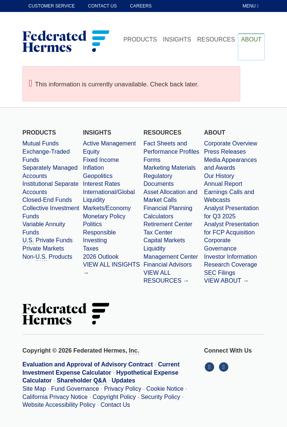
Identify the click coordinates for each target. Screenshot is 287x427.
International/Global (109, 192)
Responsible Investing (99, 236)
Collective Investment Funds (50, 212)
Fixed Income (101, 160)
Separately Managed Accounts (50, 172)
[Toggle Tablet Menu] (251, 6)
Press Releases (225, 151)
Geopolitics (97, 176)
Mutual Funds (40, 143)
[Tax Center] (174, 232)
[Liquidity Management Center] (174, 253)
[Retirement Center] (174, 224)
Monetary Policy (104, 216)
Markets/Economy (107, 208)
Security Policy (160, 397)
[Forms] (174, 160)
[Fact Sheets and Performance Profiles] (174, 147)
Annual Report (223, 184)
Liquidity (94, 200)
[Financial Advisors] (174, 265)
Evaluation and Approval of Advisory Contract (87, 364)
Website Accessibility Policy (58, 405)
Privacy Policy (122, 388)
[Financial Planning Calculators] (174, 212)
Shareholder (82, 381)
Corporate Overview (230, 143)
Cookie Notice (165, 388)
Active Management (109, 143)
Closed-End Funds (47, 200)
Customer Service (51, 6)
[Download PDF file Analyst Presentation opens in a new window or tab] (234, 212)
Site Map (34, 388)
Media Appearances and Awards (230, 164)
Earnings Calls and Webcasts (229, 196)
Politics (92, 224)
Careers (141, 6)
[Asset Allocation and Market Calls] (174, 196)
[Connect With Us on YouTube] (224, 366)
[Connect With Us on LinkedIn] (211, 366)
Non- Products (47, 257)
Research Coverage (230, 264)
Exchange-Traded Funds (46, 155)
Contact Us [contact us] (102, 6)
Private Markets (43, 248)
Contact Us (115, 405)
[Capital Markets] (174, 240)
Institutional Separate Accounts (50, 188)
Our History (219, 176)
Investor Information (230, 257)
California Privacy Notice (54, 397)
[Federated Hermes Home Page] (65, 41)
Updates (123, 380)
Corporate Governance (220, 244)
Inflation (93, 168)
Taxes (91, 248)
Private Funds (47, 241)
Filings (219, 273)
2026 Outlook (100, 257)
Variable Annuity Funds (43, 228)
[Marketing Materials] (174, 168)
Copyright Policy (114, 397)
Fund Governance (75, 388)
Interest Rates (101, 184)
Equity (91, 151)
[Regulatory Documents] (174, 180)
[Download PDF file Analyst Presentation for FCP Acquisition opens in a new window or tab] (234, 228)
